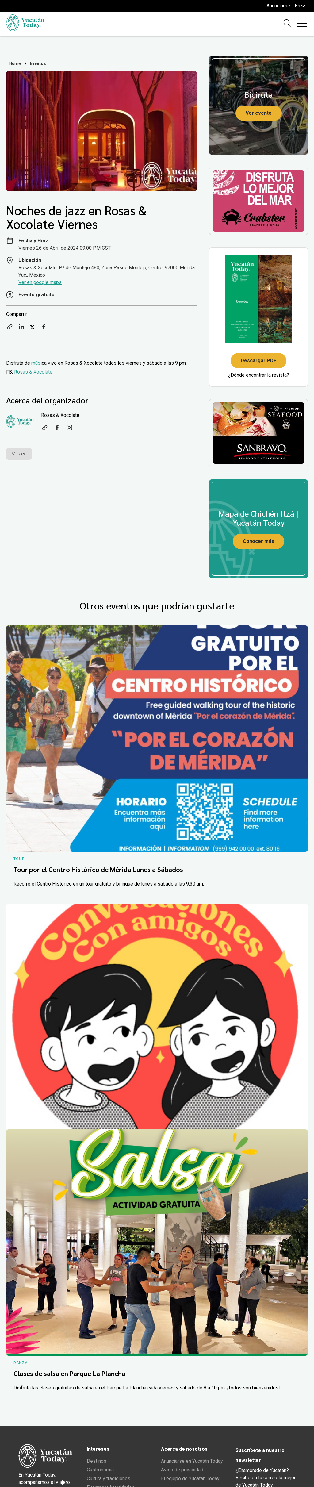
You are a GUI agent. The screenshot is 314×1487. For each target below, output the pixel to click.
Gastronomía (100, 1470)
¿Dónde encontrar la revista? (258, 375)
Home (15, 63)
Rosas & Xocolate (33, 372)
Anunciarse (278, 6)
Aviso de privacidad (182, 1470)
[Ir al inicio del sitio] (25, 30)
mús (35, 363)
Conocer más (258, 541)
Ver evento (259, 113)
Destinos (96, 1461)
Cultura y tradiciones (108, 1478)
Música (19, 454)
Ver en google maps (40, 282)
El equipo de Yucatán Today (190, 1478)
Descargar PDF (258, 360)
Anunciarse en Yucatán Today (192, 1461)
